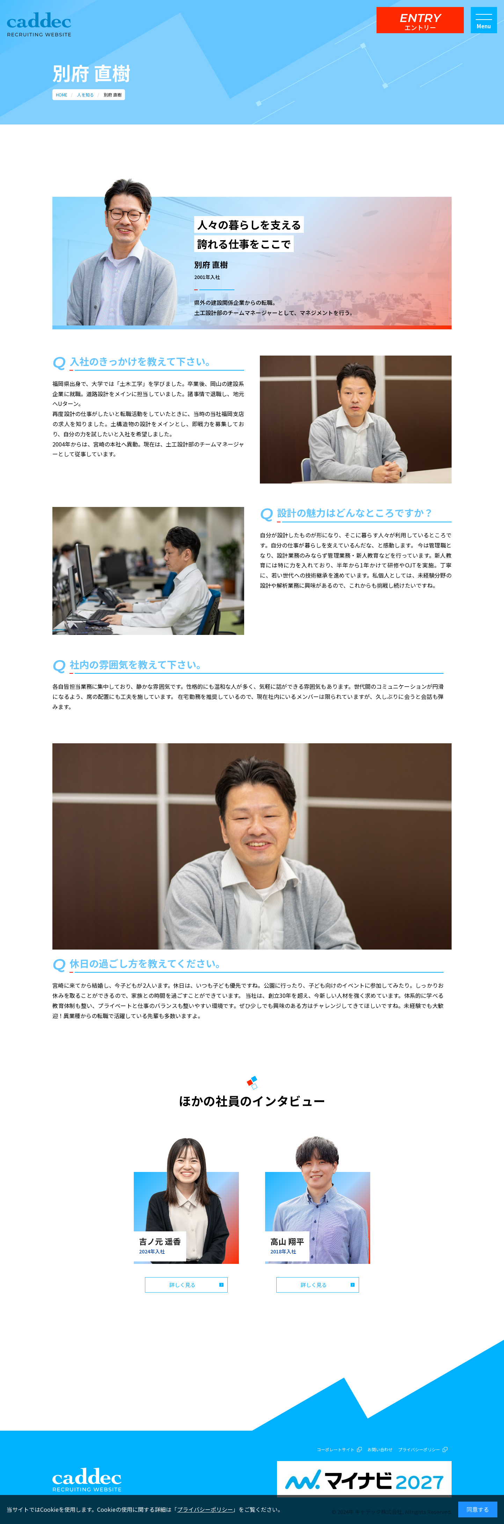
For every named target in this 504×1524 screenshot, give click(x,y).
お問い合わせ (380, 1449)
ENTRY (420, 21)
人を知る (85, 95)
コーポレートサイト (336, 1449)
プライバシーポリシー (205, 1509)
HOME (61, 95)
